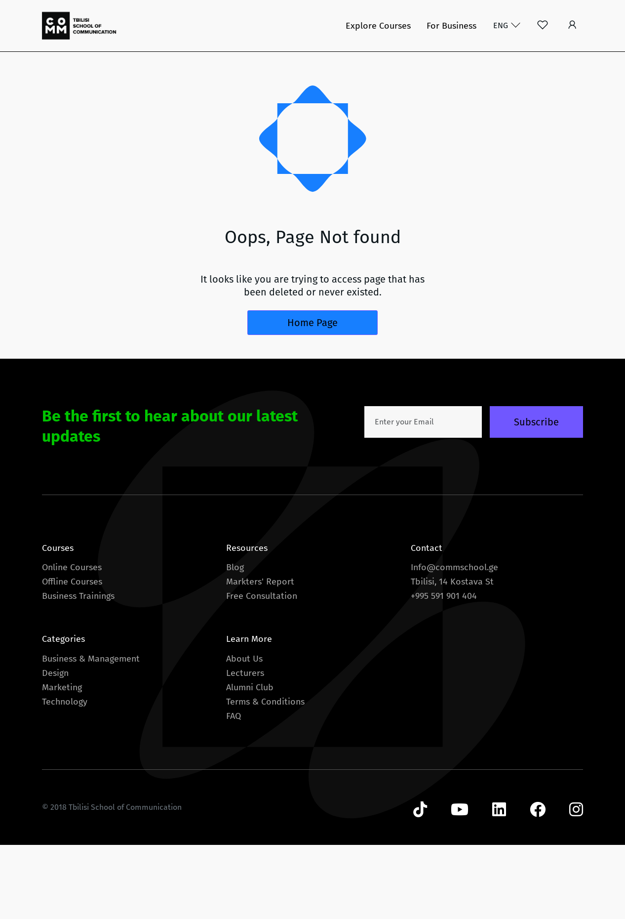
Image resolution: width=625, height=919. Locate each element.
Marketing (62, 687)
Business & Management (91, 658)
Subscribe (536, 422)
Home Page (312, 323)
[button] (572, 25)
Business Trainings (78, 595)
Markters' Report (260, 581)
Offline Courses (72, 581)
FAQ (233, 715)
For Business (451, 25)
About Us (244, 658)
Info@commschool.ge (454, 567)
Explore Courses (378, 25)
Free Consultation (261, 595)
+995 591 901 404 (444, 595)
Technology (64, 701)
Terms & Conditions (265, 701)
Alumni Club (249, 687)
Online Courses (72, 567)
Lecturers (245, 673)
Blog (235, 567)
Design (55, 673)
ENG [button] (501, 25)
